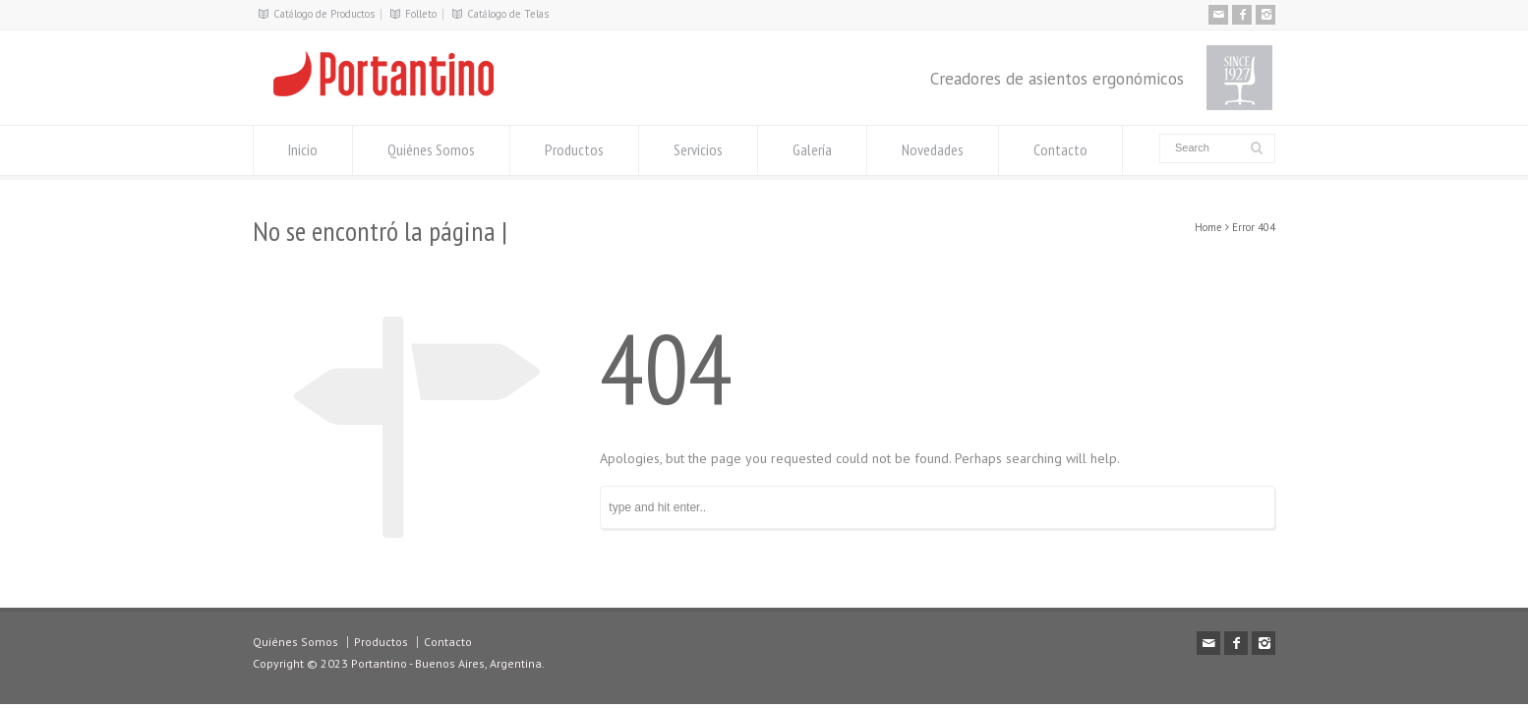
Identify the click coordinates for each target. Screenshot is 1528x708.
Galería (812, 149)
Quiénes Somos (431, 149)
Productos (574, 149)
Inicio (303, 149)
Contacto (1060, 149)
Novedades (933, 149)
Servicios (698, 149)
